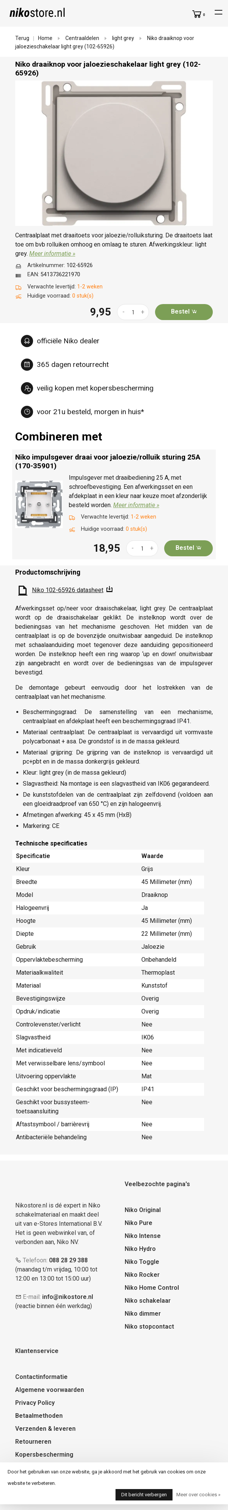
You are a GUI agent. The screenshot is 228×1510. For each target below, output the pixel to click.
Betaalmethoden (39, 1415)
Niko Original (143, 1210)
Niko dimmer (143, 1313)
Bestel (184, 311)
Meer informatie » (52, 253)
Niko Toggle (142, 1261)
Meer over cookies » (198, 1494)
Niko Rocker (142, 1274)
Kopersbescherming (44, 1454)
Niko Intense (143, 1235)
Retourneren (33, 1441)
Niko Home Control (152, 1287)
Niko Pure (138, 1223)
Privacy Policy (35, 1402)
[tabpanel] (114, 153)
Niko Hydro (140, 1248)
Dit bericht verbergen (144, 1494)
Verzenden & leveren (45, 1428)
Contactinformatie (41, 1376)
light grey (123, 38)
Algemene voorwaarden (49, 1389)
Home (45, 38)
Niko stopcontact (149, 1326)
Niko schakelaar (148, 1300)
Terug (22, 38)
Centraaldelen (82, 38)
